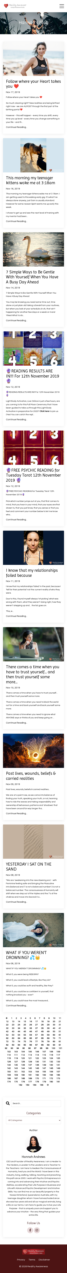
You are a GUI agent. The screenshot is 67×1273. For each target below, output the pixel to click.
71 (60, 1038)
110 (9, 1055)
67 (36, 1038)
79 (48, 1042)
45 (25, 1032)
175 (16, 1082)
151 (16, 1072)
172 (51, 1078)
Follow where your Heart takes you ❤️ (33, 84)
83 (13, 1045)
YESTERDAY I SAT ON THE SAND (28, 867)
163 (44, 1075)
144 (23, 1068)
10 (54, 1018)
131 (44, 1062)
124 (51, 1058)
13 (13, 1022)
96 (29, 1048)
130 (37, 1062)
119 (16, 1058)
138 (37, 1065)
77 (36, 1042)
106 (37, 1052)
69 (48, 1038)
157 (58, 1072)
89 (48, 1045)
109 (58, 1052)
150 (9, 1072)
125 (58, 1058)
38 (42, 1028)
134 (9, 1065)
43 (13, 1032)
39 (48, 1028)
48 (42, 1032)
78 (42, 1042)
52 (7, 1035)
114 (37, 1055)
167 (16, 1078)
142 (9, 1068)
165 (58, 1075)
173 (58, 1078)
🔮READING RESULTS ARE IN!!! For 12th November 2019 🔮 (32, 376)
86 (30, 1045)
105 (30, 1052)
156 (51, 1072)
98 (41, 1048)
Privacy (21, 1260)
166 (9, 1078)
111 (16, 1055)
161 (30, 1075)
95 (23, 1048)
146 (37, 1068)
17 (36, 1022)
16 (30, 1022)
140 (51, 1065)
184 (34, 1085)
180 (51, 1082)
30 (54, 1025)
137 (30, 1065)
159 (16, 1075)
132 (51, 1062)
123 (44, 1058)
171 (44, 1078)
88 (42, 1045)
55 (25, 1035)
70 (54, 1038)
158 (9, 1075)
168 (23, 1078)
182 (20, 1085)
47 (36, 1032)
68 (42, 1038)
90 (54, 1045)
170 (37, 1078)
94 (17, 1048)
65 (25, 1038)
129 (30, 1062)
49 (48, 1032)
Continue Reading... (16, 127)
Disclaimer (44, 1260)
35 (25, 1028)
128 (23, 1062)
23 (13, 1025)
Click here (44, 411)
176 (23, 1082)
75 (25, 1042)
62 (7, 1038)
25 (25, 1025)
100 (53, 1048)
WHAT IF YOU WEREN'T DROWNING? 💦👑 (26, 955)
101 (60, 1048)
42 (7, 1032)
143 (16, 1068)
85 (25, 1045)
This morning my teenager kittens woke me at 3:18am (30, 180)
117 (58, 1055)
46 (30, 1032)
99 (47, 1048)
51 (60, 1032)
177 (30, 1082)
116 (51, 1055)
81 (60, 1042)
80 (54, 1042)
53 (13, 1035)
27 (36, 1025)
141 (58, 1065)
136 (23, 1065)
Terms (31, 1260)
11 (60, 1018)
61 (60, 1035)
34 (19, 1028)
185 (41, 1085)
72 (7, 1042)
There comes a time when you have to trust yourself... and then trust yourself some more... (32, 674)
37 (36, 1028)
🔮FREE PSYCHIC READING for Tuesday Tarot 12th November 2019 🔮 (33, 475)
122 (37, 1058)
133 (58, 1062)
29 (48, 1025)
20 (54, 1022)
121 (30, 1058)
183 (27, 1085)
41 (60, 1028)
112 (23, 1055)
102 (9, 1052)
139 (44, 1065)
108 (51, 1052)
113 (30, 1055)
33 (13, 1028)
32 (7, 1028)
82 (7, 1045)
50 (54, 1032)
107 (44, 1052)
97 (35, 1048)
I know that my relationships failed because (32, 573)
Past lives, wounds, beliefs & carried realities (31, 776)
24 (19, 1025)
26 (30, 1025)
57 (36, 1035)
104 (23, 1052)
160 (23, 1075)
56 (30, 1035)
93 (12, 1048)
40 (54, 1028)
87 (36, 1045)
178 (37, 1082)
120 (23, 1058)
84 (19, 1045)
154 (37, 1072)
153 (30, 1072)
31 (60, 1025)
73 (13, 1042)
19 (48, 1022)
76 (30, 1042)
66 (30, 1038)
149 (58, 1068)
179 (44, 1082)
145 (30, 1068)
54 (19, 1035)
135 (16, 1065)
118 (9, 1058)
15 (25, 1022)
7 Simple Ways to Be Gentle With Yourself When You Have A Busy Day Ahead (32, 277)
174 (9, 1082)
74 (19, 1042)
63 (13, 1038)
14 (19, 1022)
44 (19, 1032)
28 (42, 1025)
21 (60, 1022)
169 (30, 1078)
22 (7, 1025)
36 (30, 1028)
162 (37, 1075)
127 (16, 1062)
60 (54, 1035)
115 (44, 1055)
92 (6, 1048)
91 (60, 1045)
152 (23, 1072)
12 (7, 1022)
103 (16, 1052)
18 (42, 1022)
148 (51, 1068)
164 (51, 1075)
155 (44, 1072)
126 (9, 1062)
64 (19, 1038)
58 (42, 1035)
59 (48, 1035)
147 (44, 1068)
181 (58, 1082)
